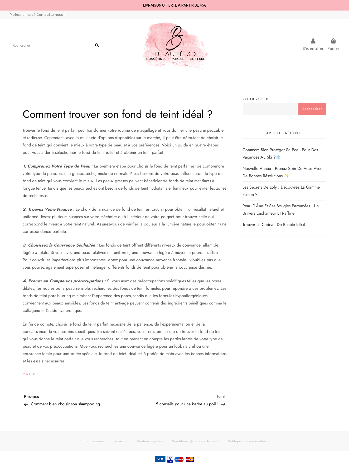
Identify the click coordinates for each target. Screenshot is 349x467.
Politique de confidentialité (249, 441)
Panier (333, 48)
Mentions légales (150, 441)
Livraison (121, 441)
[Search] (49, 45)
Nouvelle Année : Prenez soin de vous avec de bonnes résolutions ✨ (282, 172)
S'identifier (313, 48)
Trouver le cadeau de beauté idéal (274, 225)
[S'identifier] (313, 41)
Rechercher (255, 99)
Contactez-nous (92, 441)
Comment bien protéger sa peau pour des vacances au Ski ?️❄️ (280, 153)
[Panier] (333, 41)
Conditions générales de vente (195, 441)
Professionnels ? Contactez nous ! (37, 15)
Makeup (30, 374)
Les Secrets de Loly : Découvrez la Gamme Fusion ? (281, 191)
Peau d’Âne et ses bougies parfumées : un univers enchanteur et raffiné (281, 209)
